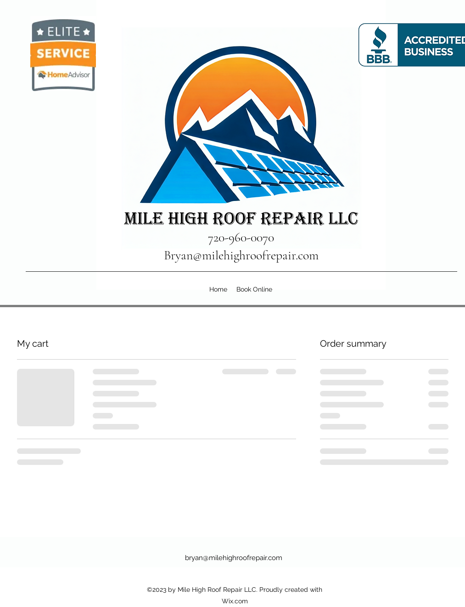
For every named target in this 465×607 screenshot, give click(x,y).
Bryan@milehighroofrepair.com (241, 255)
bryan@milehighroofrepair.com (233, 558)
